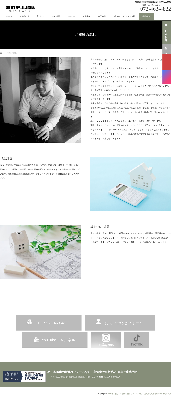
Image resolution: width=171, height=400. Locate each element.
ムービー (71, 16)
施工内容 (102, 16)
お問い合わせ (166, 31)
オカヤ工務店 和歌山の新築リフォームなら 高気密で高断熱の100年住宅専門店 (85, 372)
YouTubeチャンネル (58, 340)
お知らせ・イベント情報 (124, 16)
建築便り (146, 16)
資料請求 (166, 49)
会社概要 (56, 16)
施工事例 (86, 16)
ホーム (9, 16)
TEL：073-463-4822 (53, 323)
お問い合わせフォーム (124, 323)
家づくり (41, 16)
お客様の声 (24, 16)
